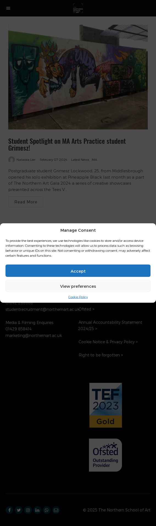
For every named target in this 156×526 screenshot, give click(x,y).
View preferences (78, 285)
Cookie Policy (78, 297)
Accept (78, 270)
